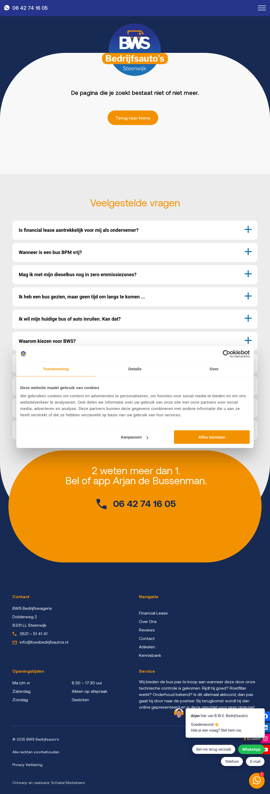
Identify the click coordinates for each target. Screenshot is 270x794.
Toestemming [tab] (56, 369)
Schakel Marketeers (68, 782)
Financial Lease (153, 612)
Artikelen (147, 646)
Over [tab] (214, 369)
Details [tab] (135, 369)
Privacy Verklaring (27, 764)
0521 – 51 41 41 (33, 633)
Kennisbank (150, 655)
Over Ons (148, 621)
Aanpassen (134, 437)
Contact (147, 638)
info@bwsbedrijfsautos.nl (44, 641)
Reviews (147, 629)
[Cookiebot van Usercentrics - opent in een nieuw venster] (227, 354)
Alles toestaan (212, 437)
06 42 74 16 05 (30, 8)
